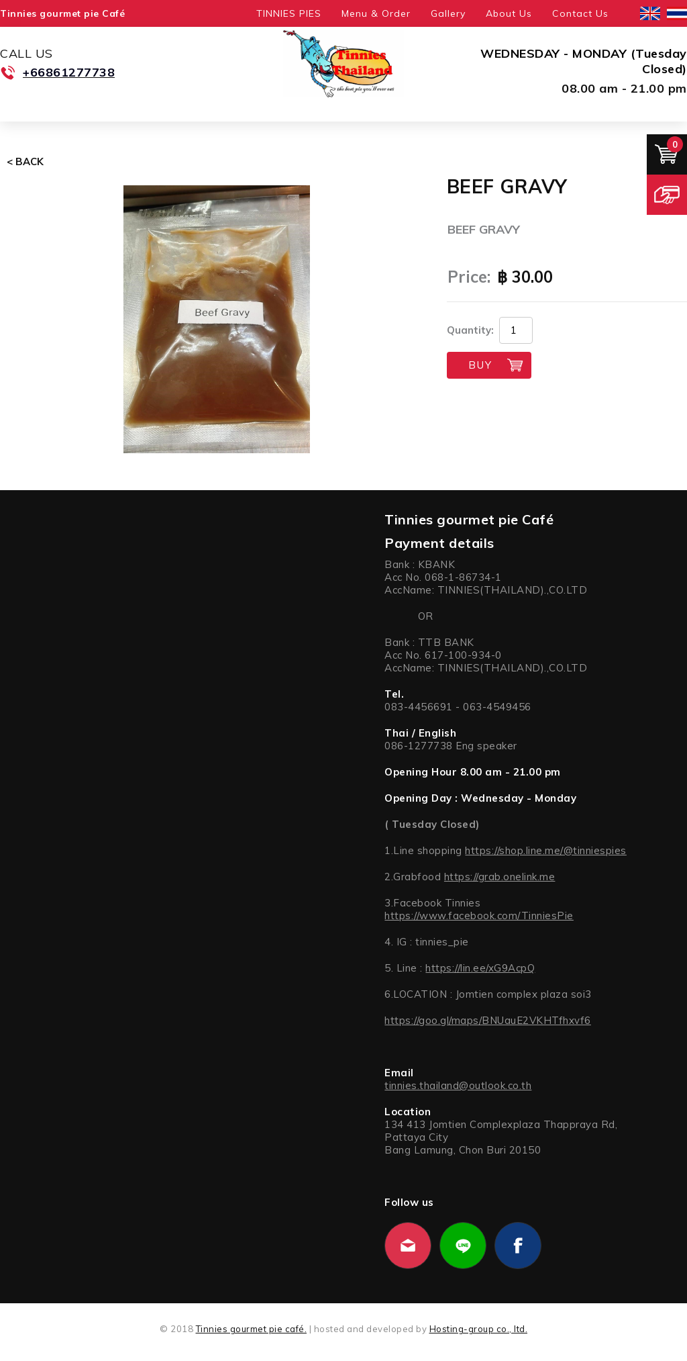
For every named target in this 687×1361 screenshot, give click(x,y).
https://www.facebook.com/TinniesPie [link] (479, 915)
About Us (509, 13)
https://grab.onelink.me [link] (500, 876)
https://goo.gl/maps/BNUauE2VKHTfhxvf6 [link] (487, 1020)
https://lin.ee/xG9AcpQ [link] (480, 967)
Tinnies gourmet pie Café (62, 13)
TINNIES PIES (288, 13)
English (650, 13)
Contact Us (580, 13)
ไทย (677, 13)
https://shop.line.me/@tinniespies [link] (546, 850)
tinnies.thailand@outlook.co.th (457, 1085)
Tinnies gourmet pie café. (251, 1328)
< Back (25, 161)
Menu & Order (376, 13)
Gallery (448, 13)
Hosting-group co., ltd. (478, 1328)
